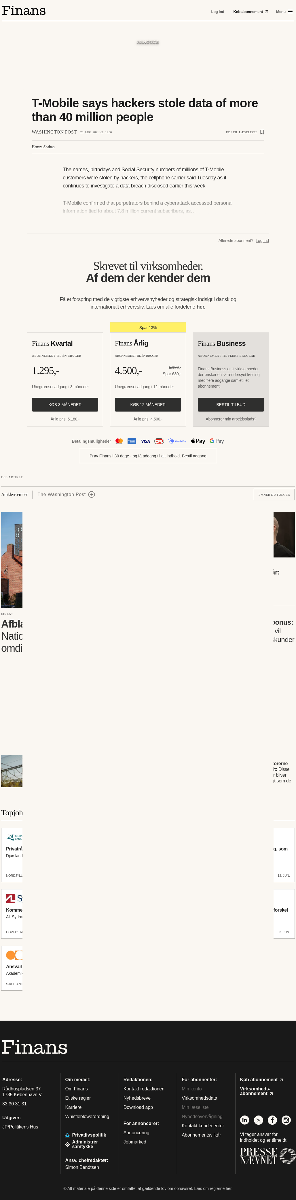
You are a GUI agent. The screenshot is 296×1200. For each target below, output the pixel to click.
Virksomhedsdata (199, 1098)
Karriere (73, 1107)
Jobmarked (135, 1141)
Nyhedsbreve (137, 1098)
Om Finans (76, 1088)
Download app (138, 1107)
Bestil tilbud (230, 404)
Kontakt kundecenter (203, 1125)
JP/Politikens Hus (20, 1126)
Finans (7, 614)
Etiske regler (78, 1098)
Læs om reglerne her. (213, 1188)
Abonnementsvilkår (201, 1135)
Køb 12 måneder (148, 404)
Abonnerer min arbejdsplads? (231, 419)
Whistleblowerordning (87, 1116)
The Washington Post (62, 494)
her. (201, 307)
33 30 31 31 (14, 1104)
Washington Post (54, 131)
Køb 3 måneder (64, 404)
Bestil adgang (194, 456)
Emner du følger (274, 494)
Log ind (262, 241)
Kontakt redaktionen (144, 1088)
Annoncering (136, 1132)
